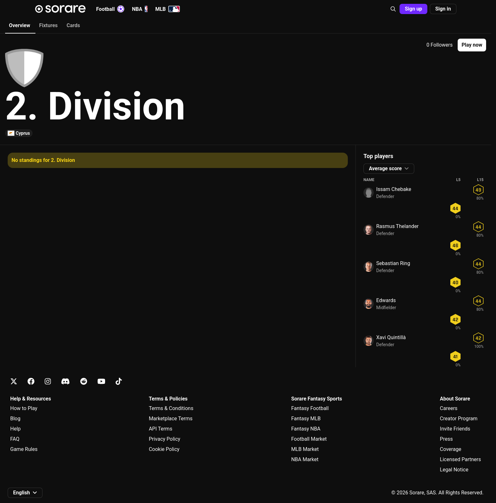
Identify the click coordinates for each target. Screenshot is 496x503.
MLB (167, 9)
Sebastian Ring (393, 263)
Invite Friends (455, 429)
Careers (448, 408)
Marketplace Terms (171, 418)
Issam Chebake (393, 189)
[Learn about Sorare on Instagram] (47, 381)
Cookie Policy (164, 449)
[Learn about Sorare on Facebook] (31, 381)
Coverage (450, 449)
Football (110, 8)
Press (446, 439)
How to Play (23, 408)
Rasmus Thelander (397, 226)
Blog (15, 418)
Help (15, 429)
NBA (140, 9)
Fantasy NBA (306, 429)
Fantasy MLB (306, 418)
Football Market (309, 439)
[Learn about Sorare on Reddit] (84, 381)
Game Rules (23, 449)
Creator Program (458, 418)
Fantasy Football (310, 408)
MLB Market (305, 449)
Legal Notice (454, 470)
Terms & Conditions (171, 408)
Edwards (386, 300)
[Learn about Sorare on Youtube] (101, 381)
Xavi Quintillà (391, 337)
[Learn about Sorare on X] (14, 381)
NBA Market (305, 459)
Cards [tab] (73, 25)
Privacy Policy (164, 439)
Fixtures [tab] (48, 25)
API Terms (160, 429)
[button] (393, 9)
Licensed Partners (460, 459)
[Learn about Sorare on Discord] (65, 381)
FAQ (14, 439)
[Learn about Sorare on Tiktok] (118, 381)
